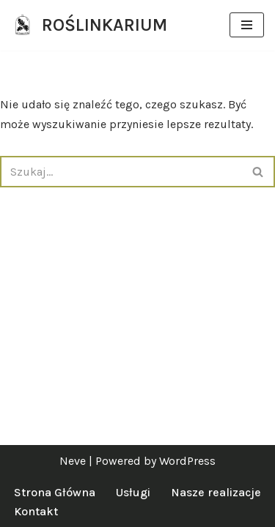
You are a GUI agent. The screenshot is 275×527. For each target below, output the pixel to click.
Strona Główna (54, 492)
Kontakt (36, 511)
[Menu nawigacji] (247, 24)
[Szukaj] (121, 171)
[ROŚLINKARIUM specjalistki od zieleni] (89, 25)
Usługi (133, 492)
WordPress (187, 461)
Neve (72, 461)
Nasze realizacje (216, 492)
